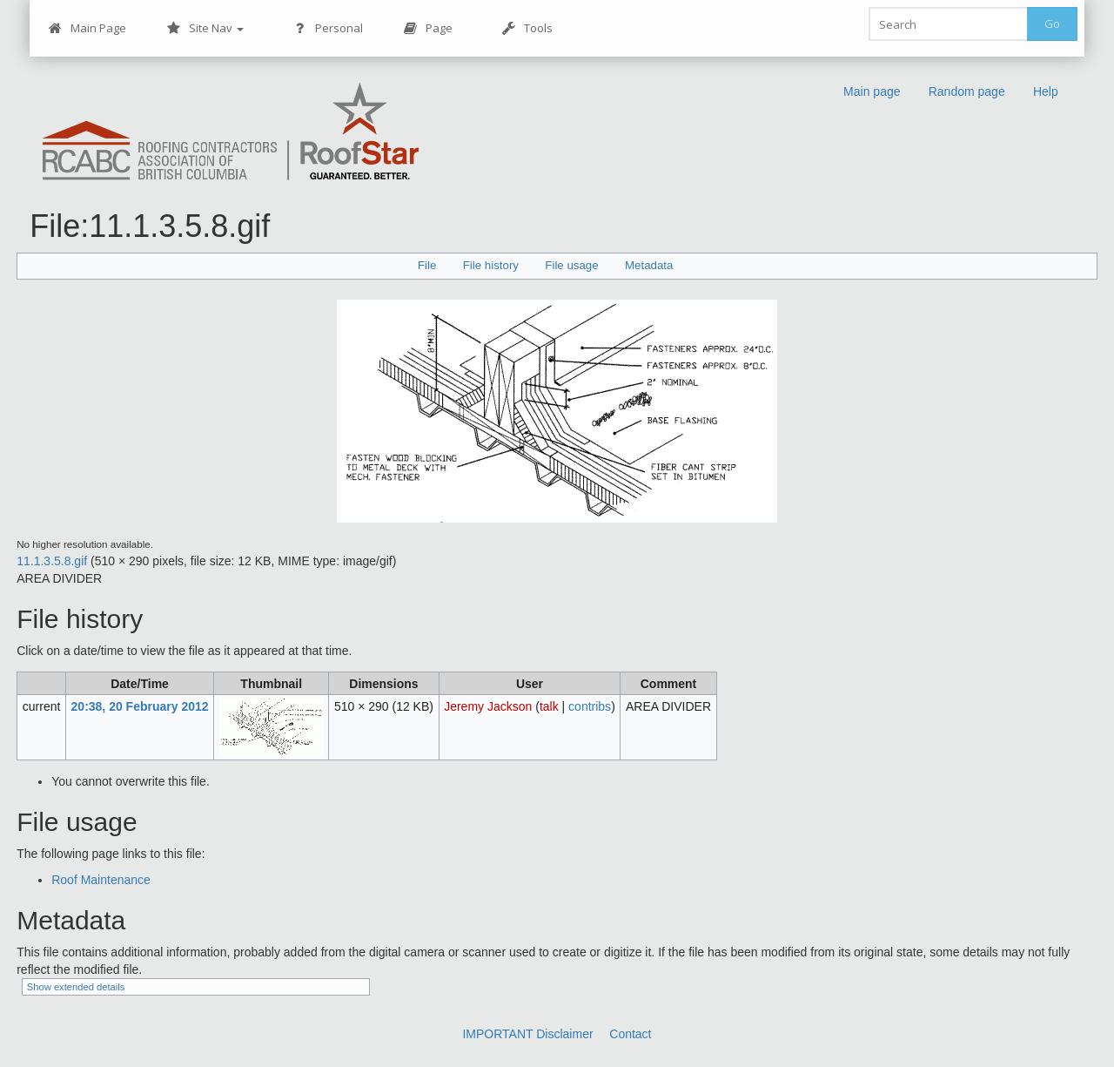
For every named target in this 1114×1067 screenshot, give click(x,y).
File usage (571, 265)
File (427, 265)
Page (428, 28)
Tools (527, 28)
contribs (589, 706)
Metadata (649, 265)
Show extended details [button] (76, 987)
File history (491, 265)
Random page (967, 91)
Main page (872, 91)
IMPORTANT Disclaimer (527, 1034)
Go (1052, 23)
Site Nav (205, 28)
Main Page (87, 28)
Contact (630, 1034)
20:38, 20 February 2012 (140, 706)
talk (549, 706)
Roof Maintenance (101, 880)
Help (1045, 91)
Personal (327, 28)
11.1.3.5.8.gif (52, 561)
